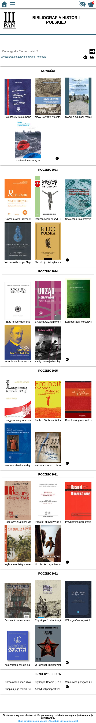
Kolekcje (41, 56)
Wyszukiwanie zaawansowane (18, 56)
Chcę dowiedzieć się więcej (32, 721)
